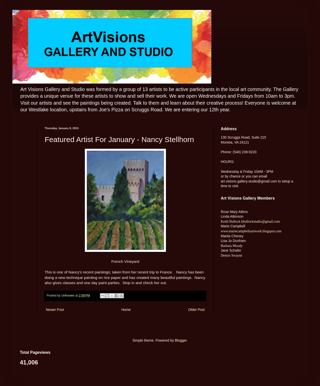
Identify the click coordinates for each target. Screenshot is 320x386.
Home (125, 310)
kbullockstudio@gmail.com (260, 221)
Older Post (196, 310)
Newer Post (55, 310)
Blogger (181, 340)
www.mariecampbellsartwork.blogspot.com (251, 231)
